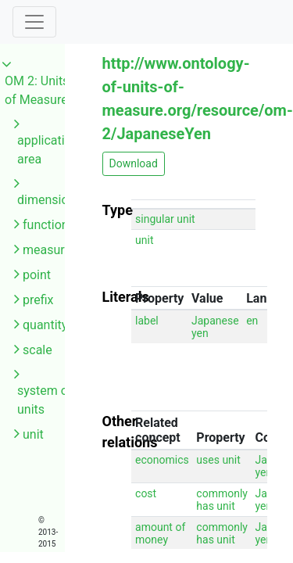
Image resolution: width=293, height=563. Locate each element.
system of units (45, 400)
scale (37, 349)
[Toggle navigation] (34, 22)
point (37, 274)
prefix (38, 299)
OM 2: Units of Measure (37, 90)
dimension (46, 199)
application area (48, 150)
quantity (45, 324)
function (46, 224)
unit (33, 434)
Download (133, 163)
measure (47, 249)
